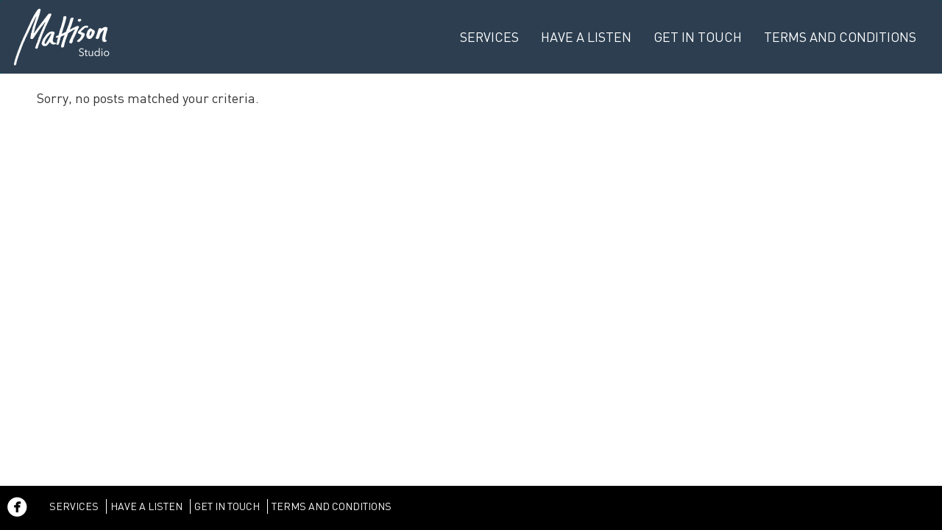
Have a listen (586, 37)
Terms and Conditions (840, 37)
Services (489, 37)
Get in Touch (698, 37)
